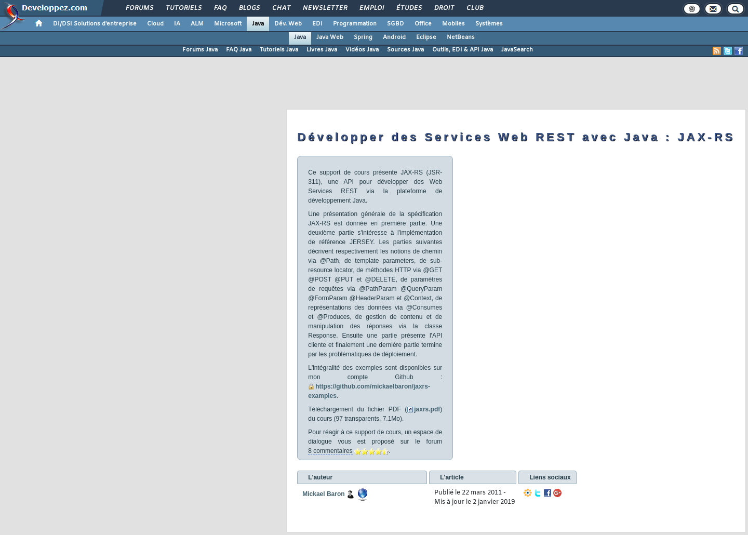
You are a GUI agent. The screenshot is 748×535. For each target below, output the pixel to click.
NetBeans (461, 37)
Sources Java (405, 50)
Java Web (329, 37)
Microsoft (228, 24)
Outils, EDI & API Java (462, 50)
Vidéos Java (362, 50)
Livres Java (321, 50)
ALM (197, 24)
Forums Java (200, 50)
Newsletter (324, 8)
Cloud (155, 24)
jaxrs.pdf (427, 409)
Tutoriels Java (279, 50)
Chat (281, 8)
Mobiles (453, 24)
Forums (139, 8)
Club (474, 8)
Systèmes (489, 24)
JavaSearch (517, 50)
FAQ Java (238, 50)
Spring (363, 37)
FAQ (219, 8)
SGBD (395, 24)
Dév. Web (288, 24)
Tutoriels (183, 8)
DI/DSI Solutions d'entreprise (95, 24)
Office (423, 24)
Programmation (355, 24)
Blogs (248, 8)
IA (177, 24)
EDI (317, 24)
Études (408, 8)
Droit (444, 8)
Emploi (371, 8)
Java (258, 24)
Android (394, 37)
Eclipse (426, 37)
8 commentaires (330, 450)
